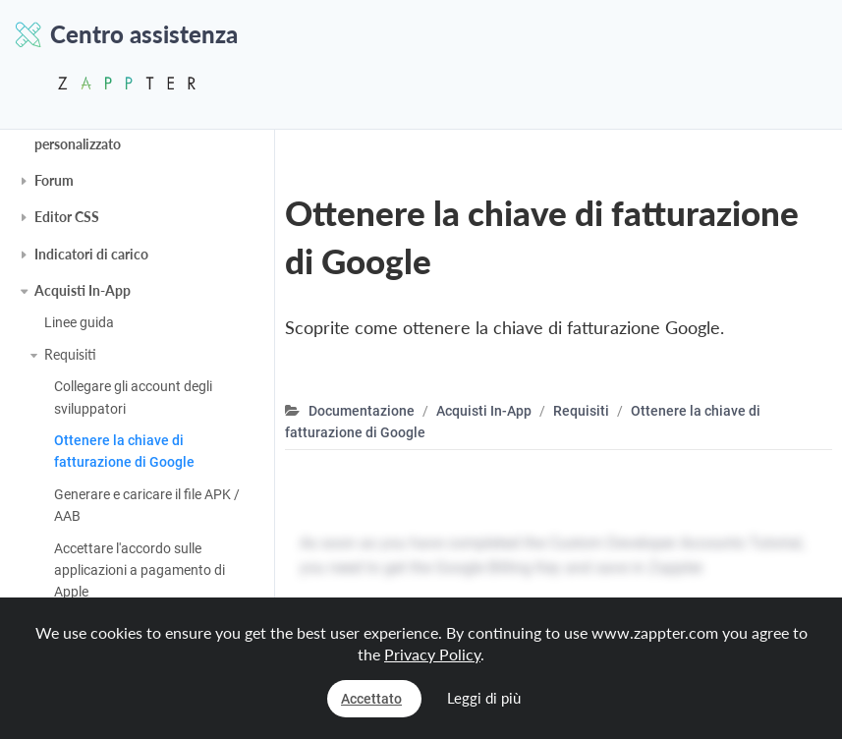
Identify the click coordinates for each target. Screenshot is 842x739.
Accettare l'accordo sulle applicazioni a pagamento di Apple (139, 570)
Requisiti (70, 354)
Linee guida (79, 322)
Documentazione (362, 411)
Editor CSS (66, 216)
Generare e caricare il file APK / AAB (147, 505)
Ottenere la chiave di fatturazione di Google (124, 451)
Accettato (371, 699)
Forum (54, 180)
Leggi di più (484, 698)
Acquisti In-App (82, 290)
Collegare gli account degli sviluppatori (133, 397)
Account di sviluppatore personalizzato (106, 132)
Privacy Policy (432, 654)
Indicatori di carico (91, 254)
